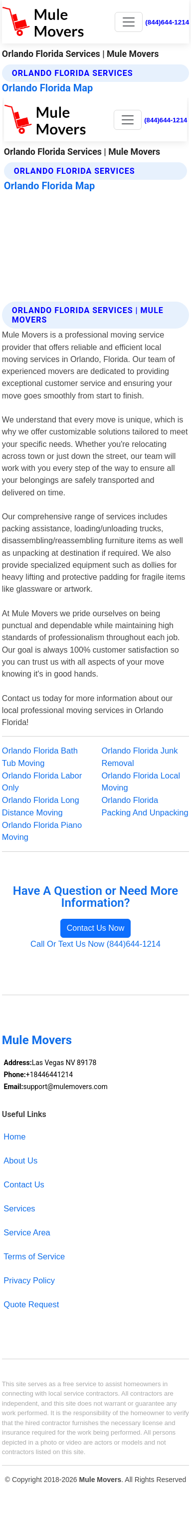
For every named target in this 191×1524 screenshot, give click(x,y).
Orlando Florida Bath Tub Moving (40, 756)
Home (14, 1136)
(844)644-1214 (167, 22)
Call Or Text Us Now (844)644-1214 (95, 943)
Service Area (26, 1232)
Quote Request (31, 1304)
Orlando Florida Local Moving (141, 781)
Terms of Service (34, 1256)
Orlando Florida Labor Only (42, 781)
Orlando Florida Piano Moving (42, 831)
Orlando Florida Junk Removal (140, 756)
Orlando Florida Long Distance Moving (40, 806)
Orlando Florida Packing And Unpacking (145, 806)
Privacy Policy (29, 1280)
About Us (20, 1160)
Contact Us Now (96, 928)
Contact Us (23, 1184)
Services (19, 1208)
